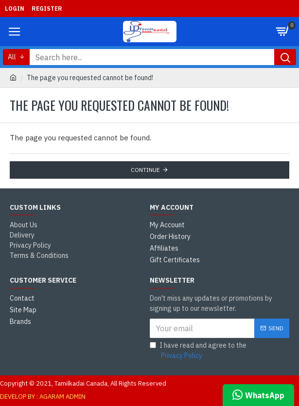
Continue (145, 169)
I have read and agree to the (198, 351)
